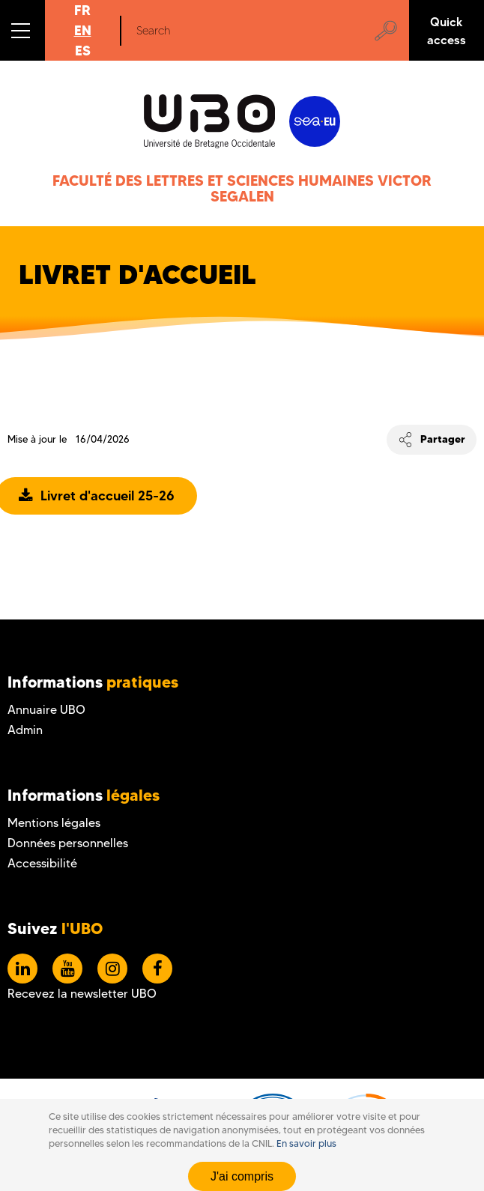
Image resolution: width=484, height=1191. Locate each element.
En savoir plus (306, 1143)
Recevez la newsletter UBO (82, 994)
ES (83, 50)
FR (82, 10)
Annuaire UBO (46, 710)
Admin (25, 730)
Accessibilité (42, 863)
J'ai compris (242, 1176)
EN (82, 30)
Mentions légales (53, 823)
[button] (22, 30)
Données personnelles (67, 843)
